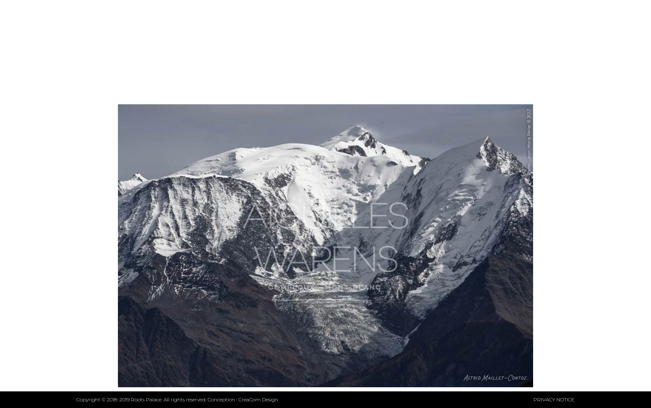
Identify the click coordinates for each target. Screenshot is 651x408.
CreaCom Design (258, 399)
